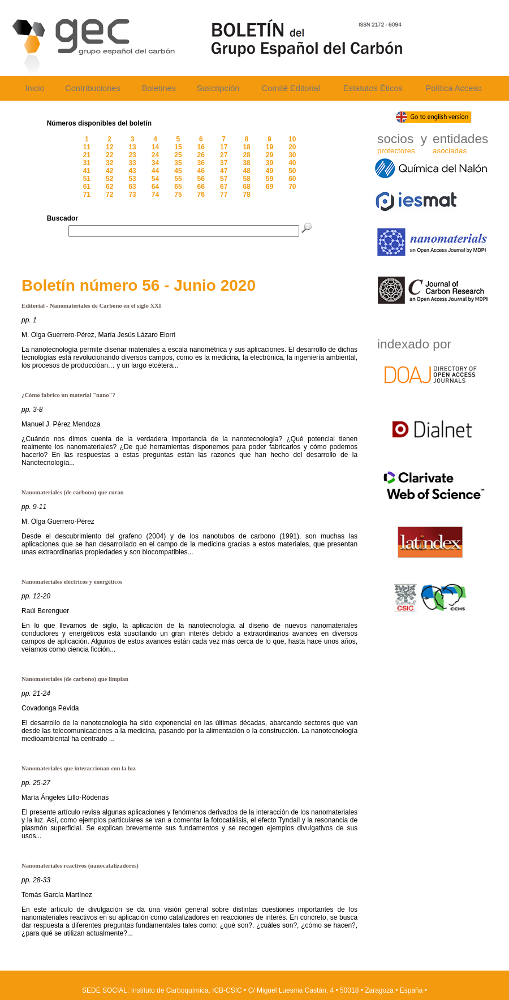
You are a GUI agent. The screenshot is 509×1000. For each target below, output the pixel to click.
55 (178, 179)
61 (86, 187)
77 (223, 195)
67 (223, 187)
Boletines (159, 88)
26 (201, 155)
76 (201, 195)
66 (201, 187)
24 (155, 155)
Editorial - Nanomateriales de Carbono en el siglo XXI (91, 306)
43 (132, 171)
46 (201, 171)
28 (246, 155)
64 (155, 187)
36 (201, 163)
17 (223, 147)
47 (223, 171)
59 (269, 179)
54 (155, 179)
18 (246, 147)
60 (292, 179)
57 (223, 179)
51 (86, 179)
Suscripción (218, 88)
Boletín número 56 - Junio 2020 (138, 285)
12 (109, 147)
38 (246, 163)
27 (223, 155)
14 (155, 147)
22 (109, 155)
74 (155, 195)
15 (178, 147)
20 (292, 147)
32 (109, 163)
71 (86, 195)
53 (132, 179)
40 (292, 163)
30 (292, 155)
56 (201, 179)
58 (246, 179)
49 (269, 171)
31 (86, 163)
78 (246, 195)
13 (132, 147)
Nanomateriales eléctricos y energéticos (71, 582)
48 (246, 171)
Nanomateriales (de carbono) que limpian (74, 679)
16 (201, 147)
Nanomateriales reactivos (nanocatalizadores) (80, 866)
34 (155, 163)
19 (269, 147)
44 (155, 171)
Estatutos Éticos (373, 88)
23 (132, 155)
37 (223, 163)
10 (292, 139)
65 (178, 187)
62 (109, 187)
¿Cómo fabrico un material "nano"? (68, 395)
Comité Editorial (291, 88)
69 (269, 187)
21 (86, 155)
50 (292, 171)
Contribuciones (92, 88)
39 (269, 163)
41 (86, 171)
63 (132, 187)
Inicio (34, 88)
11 (86, 147)
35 (178, 163)
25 (178, 155)
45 (178, 171)
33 (132, 163)
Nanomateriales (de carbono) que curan (72, 492)
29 (269, 155)
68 (246, 187)
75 (178, 195)
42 (109, 171)
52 (109, 179)
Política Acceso (453, 88)
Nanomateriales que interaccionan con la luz (78, 768)
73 (132, 195)
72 (109, 195)
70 (292, 187)
